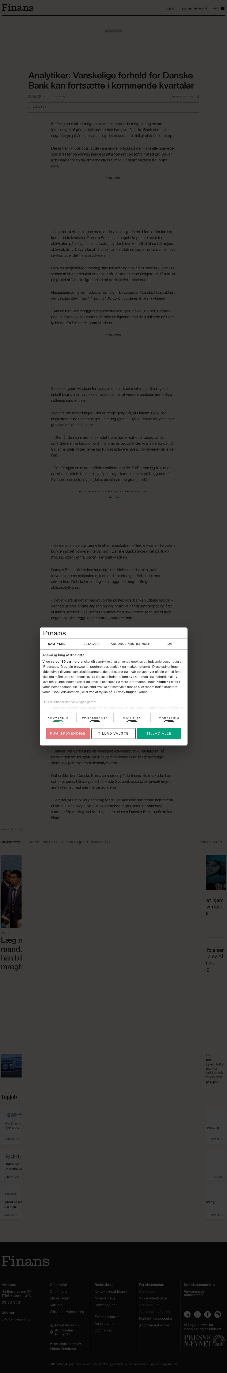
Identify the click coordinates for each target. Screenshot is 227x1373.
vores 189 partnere (65, 662)
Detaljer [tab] (91, 643)
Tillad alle (159, 733)
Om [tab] (170, 643)
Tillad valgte (113, 733)
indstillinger (165, 682)
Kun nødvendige (68, 733)
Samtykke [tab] (56, 643)
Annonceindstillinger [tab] (130, 643)
